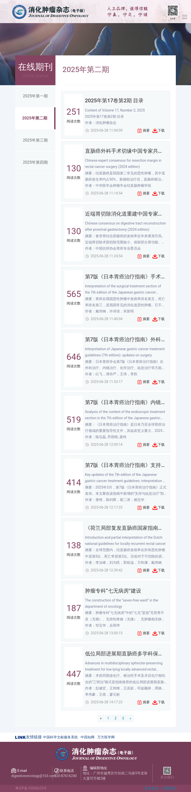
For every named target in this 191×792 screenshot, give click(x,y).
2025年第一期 (35, 96)
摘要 (146, 130)
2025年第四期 (35, 162)
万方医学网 (106, 737)
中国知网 (88, 737)
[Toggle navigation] (185, 16)
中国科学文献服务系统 (60, 737)
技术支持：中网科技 (160, 788)
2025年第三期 (35, 140)
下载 (161, 130)
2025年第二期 (34, 118)
